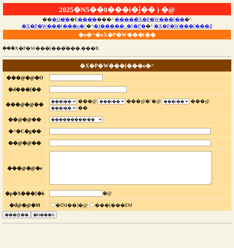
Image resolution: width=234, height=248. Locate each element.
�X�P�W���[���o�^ (54, 26)
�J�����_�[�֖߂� (120, 26)
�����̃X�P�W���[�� (149, 19)
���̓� (87, 19)
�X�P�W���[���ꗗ (183, 26)
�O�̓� (61, 19)
